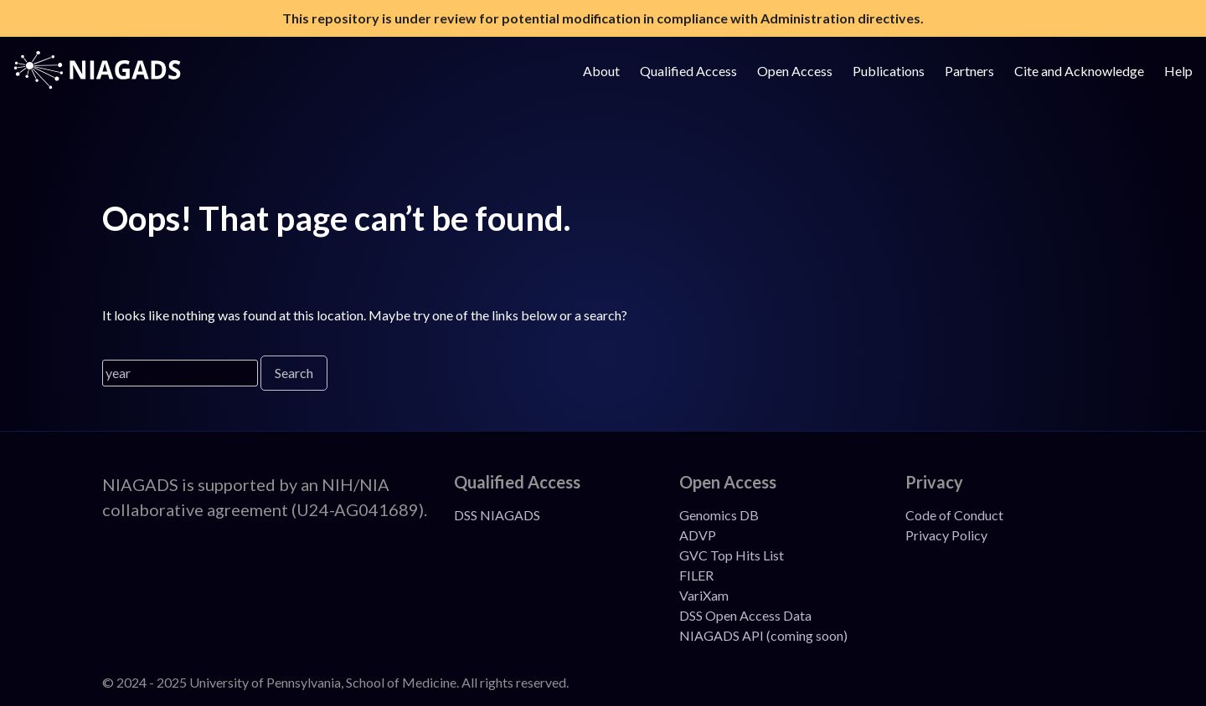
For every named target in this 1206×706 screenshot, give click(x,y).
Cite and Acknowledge (1079, 71)
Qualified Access (688, 71)
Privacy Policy (946, 535)
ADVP (697, 535)
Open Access (794, 71)
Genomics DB (719, 515)
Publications (889, 71)
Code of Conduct (954, 515)
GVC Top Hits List (731, 555)
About (601, 71)
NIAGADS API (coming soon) (763, 635)
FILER (696, 575)
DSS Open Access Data (745, 615)
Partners (969, 71)
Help (1178, 71)
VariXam (704, 595)
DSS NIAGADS (497, 515)
